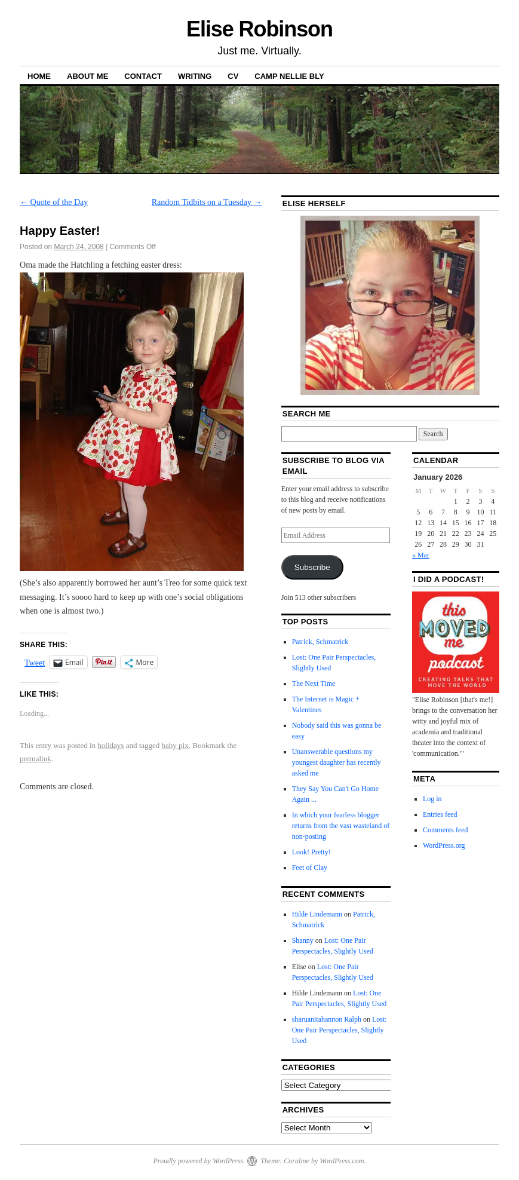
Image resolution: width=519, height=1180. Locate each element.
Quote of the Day (54, 202)
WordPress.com (342, 1161)
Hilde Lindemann (317, 914)
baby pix (175, 745)
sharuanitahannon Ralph (326, 1019)
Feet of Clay (309, 867)
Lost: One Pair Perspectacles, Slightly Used (339, 1030)
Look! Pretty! (311, 852)
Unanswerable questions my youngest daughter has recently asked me (336, 762)
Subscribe (312, 567)
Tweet (34, 662)
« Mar (420, 555)
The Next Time (314, 683)
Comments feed (445, 830)
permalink (35, 758)
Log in (432, 799)
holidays (110, 745)
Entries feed (440, 814)
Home (39, 76)
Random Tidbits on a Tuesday (207, 202)
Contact (143, 76)
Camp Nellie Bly (289, 76)
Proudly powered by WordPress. (199, 1161)
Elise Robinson (259, 29)
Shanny (303, 940)
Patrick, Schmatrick (320, 641)
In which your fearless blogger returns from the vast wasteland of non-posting (341, 826)
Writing (194, 76)
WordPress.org (444, 845)
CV (233, 76)
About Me (87, 76)
